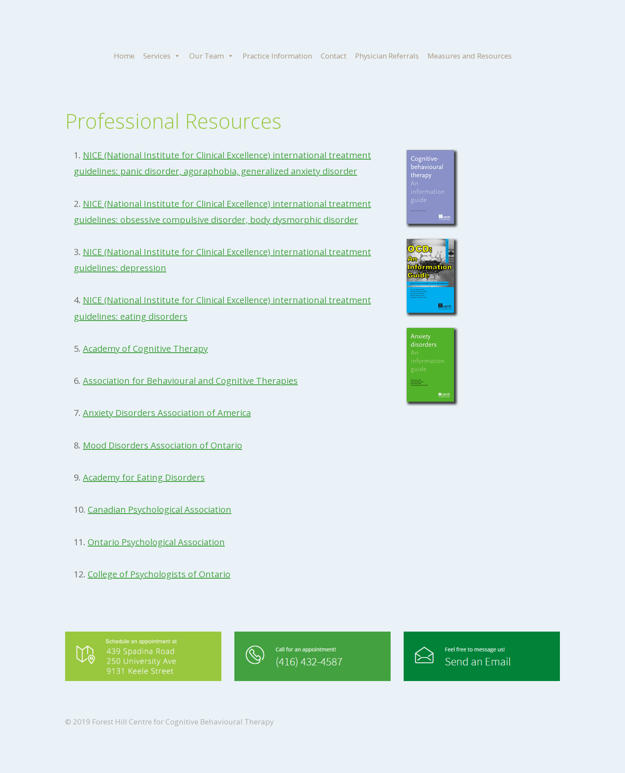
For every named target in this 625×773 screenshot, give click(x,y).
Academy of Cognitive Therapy (145, 348)
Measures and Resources (470, 56)
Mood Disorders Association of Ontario (162, 445)
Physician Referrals (387, 56)
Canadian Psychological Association (159, 509)
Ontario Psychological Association (156, 542)
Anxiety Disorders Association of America (167, 413)
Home (124, 56)
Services (162, 56)
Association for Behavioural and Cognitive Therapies (190, 380)
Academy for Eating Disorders (144, 477)
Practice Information (277, 56)
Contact (333, 56)
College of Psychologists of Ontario (159, 574)
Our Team (211, 56)
